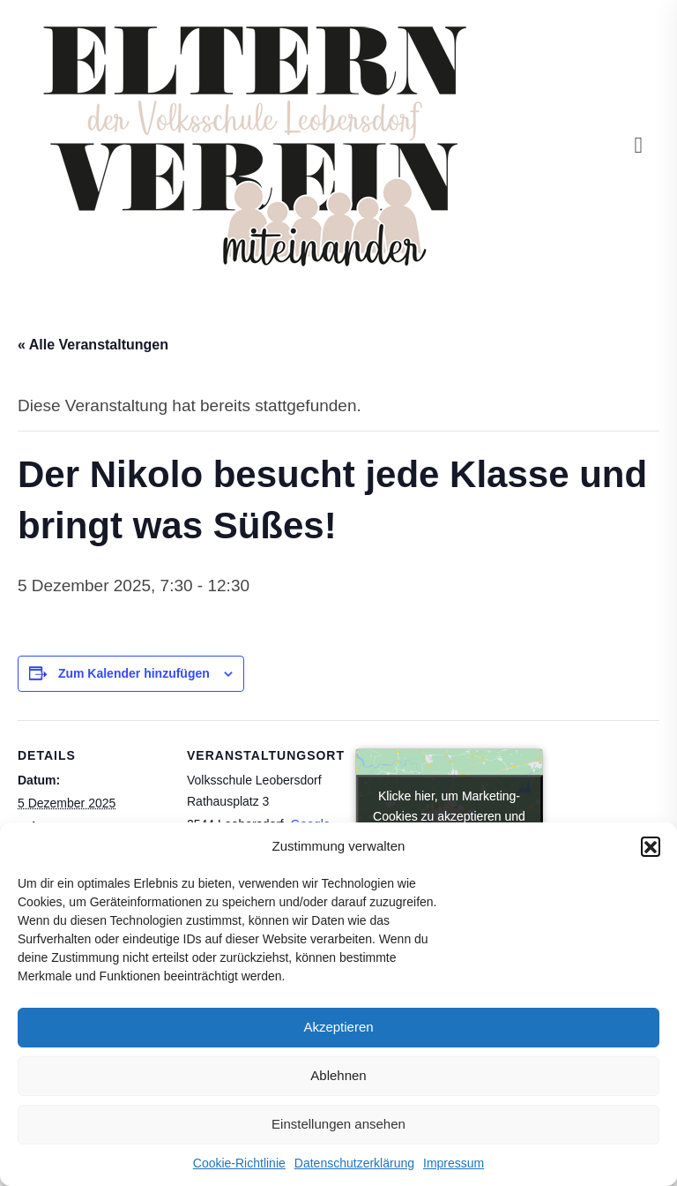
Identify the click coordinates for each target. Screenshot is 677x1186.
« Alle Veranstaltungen (93, 344)
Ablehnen (338, 1075)
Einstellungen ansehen (338, 1123)
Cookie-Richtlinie (239, 1163)
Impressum (453, 1163)
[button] (650, 846)
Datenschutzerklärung (354, 1163)
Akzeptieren (338, 1026)
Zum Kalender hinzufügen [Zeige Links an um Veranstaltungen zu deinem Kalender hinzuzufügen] (134, 673)
